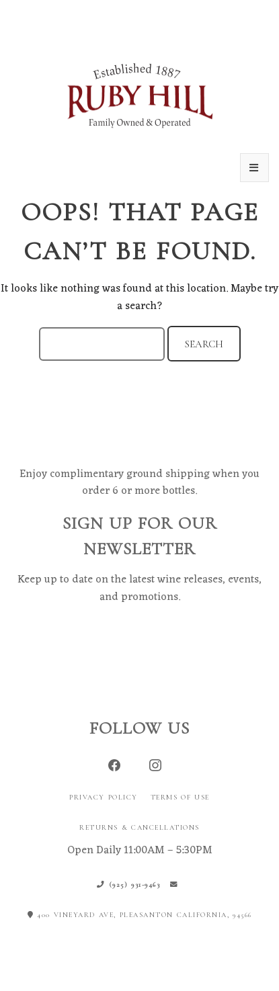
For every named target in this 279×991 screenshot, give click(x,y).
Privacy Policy (103, 797)
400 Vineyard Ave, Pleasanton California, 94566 (140, 914)
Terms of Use (180, 797)
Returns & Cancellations (139, 827)
